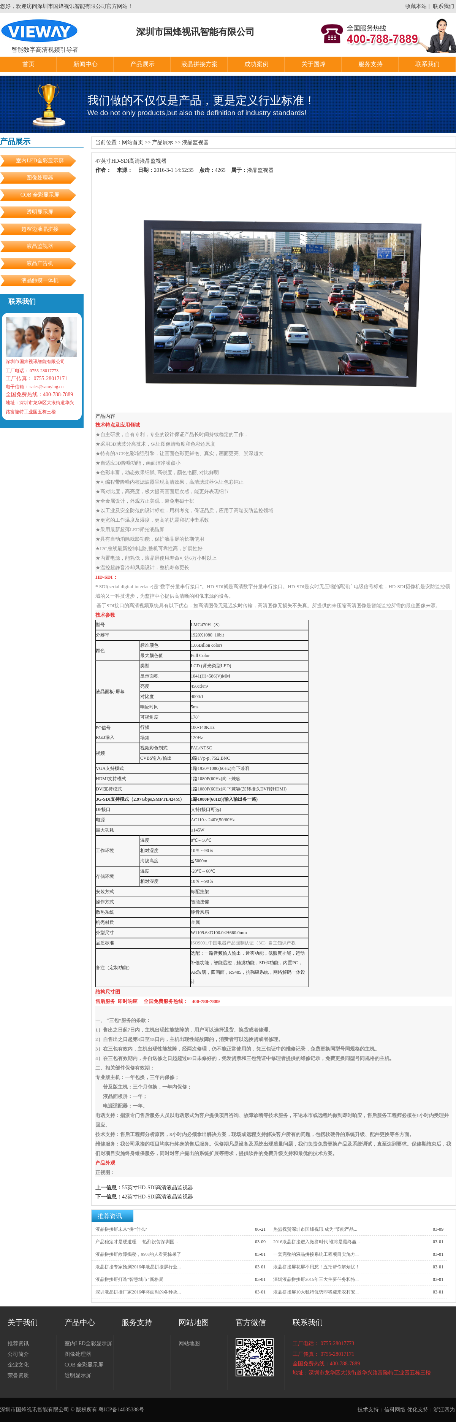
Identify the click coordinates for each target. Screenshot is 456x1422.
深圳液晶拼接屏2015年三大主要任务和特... (316, 1279)
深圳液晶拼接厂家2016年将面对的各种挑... (138, 1292)
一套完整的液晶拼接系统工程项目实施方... (316, 1254)
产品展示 (142, 64)
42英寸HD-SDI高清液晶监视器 (157, 1197)
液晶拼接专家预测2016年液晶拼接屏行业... (138, 1267)
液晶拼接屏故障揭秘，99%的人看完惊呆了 (138, 1254)
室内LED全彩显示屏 (39, 160)
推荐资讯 (110, 1216)
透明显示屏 (43, 212)
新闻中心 (85, 64)
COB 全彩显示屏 (40, 195)
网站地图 (189, 1343)
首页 (28, 64)
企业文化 (18, 1365)
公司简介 (18, 1354)
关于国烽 (313, 64)
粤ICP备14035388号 (121, 1409)
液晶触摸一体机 (40, 280)
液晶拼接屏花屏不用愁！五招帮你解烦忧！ (316, 1267)
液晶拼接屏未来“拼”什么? (121, 1229)
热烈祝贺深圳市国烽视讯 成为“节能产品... (315, 1229)
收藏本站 (416, 6)
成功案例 (256, 64)
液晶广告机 (40, 263)
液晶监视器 (40, 246)
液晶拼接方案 (199, 64)
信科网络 (394, 1409)
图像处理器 (40, 178)
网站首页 (132, 142)
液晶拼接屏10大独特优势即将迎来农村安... (316, 1292)
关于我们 (23, 1322)
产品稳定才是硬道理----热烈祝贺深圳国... (136, 1241)
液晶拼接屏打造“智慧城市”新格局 (129, 1279)
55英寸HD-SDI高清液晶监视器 (157, 1187)
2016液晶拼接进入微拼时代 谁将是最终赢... (316, 1241)
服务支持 (370, 64)
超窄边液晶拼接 (40, 229)
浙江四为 (444, 1409)
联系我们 (443, 6)
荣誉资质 (18, 1375)
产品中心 (80, 1322)
